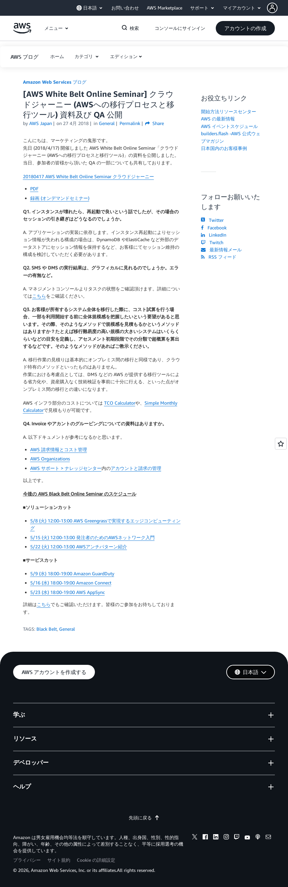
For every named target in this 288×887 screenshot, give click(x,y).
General (67, 629)
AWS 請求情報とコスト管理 (58, 449)
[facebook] (205, 837)
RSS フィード (218, 257)
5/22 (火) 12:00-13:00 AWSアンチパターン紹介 (78, 546)
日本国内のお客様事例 (224, 148)
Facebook (214, 227)
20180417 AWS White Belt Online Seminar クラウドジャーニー (88, 176)
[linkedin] (215, 837)
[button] (277, 8)
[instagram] (226, 837)
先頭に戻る (144, 817)
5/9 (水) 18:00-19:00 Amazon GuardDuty (72, 573)
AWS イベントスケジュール (229, 126)
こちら (39, 296)
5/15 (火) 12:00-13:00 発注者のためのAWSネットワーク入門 (92, 537)
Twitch (212, 242)
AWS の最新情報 (218, 118)
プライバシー (27, 860)
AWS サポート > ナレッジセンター (65, 468)
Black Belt (46, 629)
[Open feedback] (281, 444)
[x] (194, 837)
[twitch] (236, 837)
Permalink (130, 123)
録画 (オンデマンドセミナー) (59, 198)
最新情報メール (221, 249)
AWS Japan (40, 123)
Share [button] (154, 123)
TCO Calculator (119, 403)
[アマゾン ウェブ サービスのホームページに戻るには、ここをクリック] (22, 31)
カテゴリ (84, 56)
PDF (34, 188)
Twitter (212, 220)
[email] (268, 837)
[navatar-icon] (272, 8)
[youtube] (247, 837)
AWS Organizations (50, 458)
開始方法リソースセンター (228, 111)
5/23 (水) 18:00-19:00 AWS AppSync (67, 592)
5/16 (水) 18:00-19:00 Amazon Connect (70, 582)
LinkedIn (213, 235)
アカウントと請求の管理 (136, 468)
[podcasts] (257, 837)
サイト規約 (58, 860)
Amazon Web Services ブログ (54, 82)
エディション (124, 56)
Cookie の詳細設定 (96, 860)
